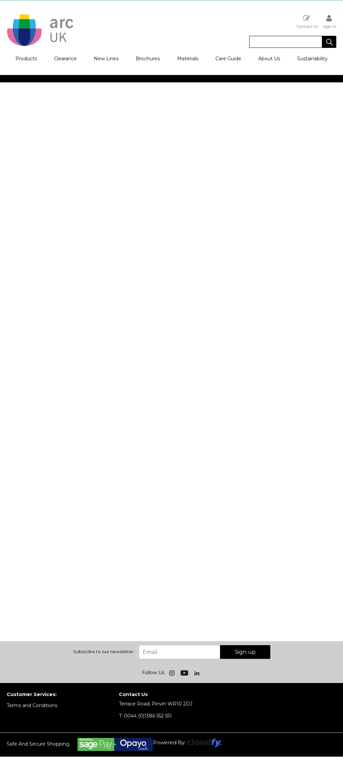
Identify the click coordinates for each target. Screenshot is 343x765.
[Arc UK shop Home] (40, 46)
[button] (329, 42)
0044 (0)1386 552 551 (145, 716)
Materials (187, 59)
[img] (172, 672)
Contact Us (307, 21)
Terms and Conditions (32, 705)
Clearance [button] (65, 59)
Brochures (148, 59)
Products (26, 59)
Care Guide (228, 59)
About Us (269, 59)
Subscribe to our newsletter (103, 651)
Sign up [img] (245, 652)
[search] (285, 42)
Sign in (329, 21)
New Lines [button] (106, 59)
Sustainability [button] (312, 59)
